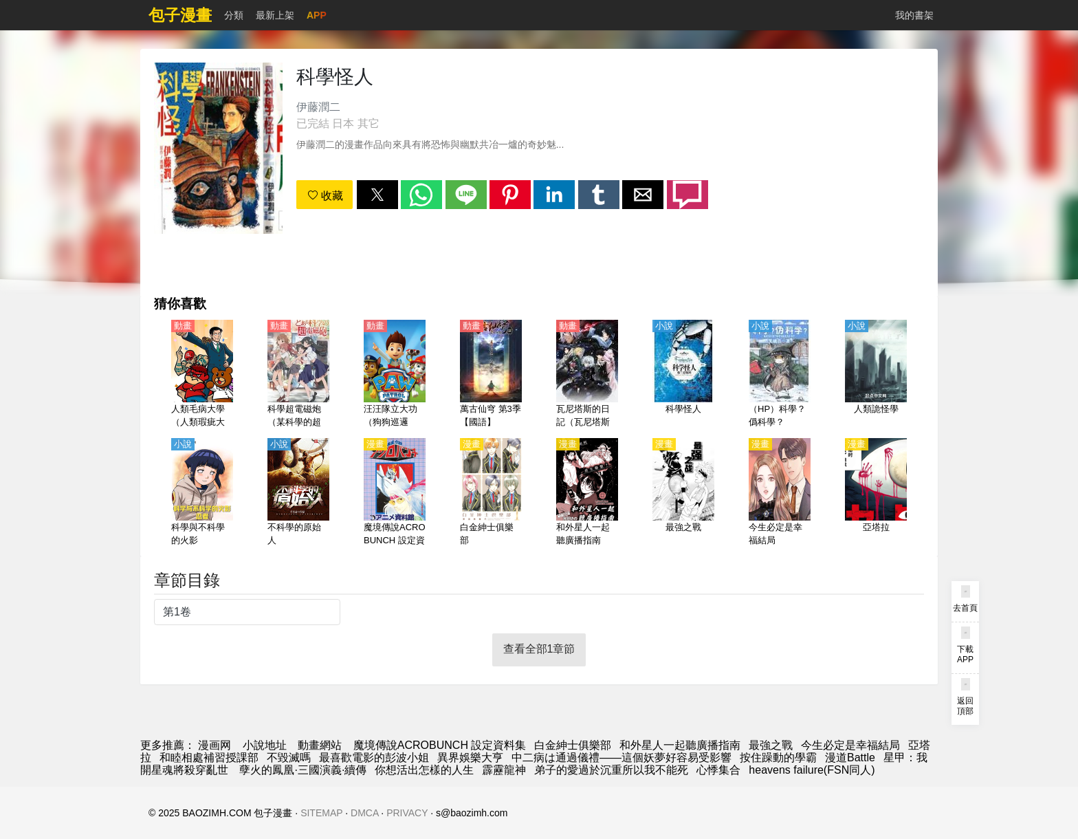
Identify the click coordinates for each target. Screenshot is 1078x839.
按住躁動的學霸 (778, 757)
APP (317, 15)
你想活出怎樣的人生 (424, 770)
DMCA (364, 812)
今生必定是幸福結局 (850, 745)
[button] (377, 194)
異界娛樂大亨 (470, 757)
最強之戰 (771, 745)
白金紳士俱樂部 (572, 745)
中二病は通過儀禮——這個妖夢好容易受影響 (622, 757)
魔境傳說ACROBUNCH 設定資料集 (440, 745)
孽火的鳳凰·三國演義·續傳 (301, 770)
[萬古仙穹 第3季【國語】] (491, 375)
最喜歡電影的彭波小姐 (374, 757)
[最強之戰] (683, 493)
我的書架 (914, 15)
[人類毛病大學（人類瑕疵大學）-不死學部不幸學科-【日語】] (202, 375)
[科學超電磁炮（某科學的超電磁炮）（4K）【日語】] (298, 375)
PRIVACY (407, 812)
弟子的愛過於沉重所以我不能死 (611, 770)
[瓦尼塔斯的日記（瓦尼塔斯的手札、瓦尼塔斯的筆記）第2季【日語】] (587, 375)
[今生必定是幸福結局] (780, 493)
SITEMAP (321, 812)
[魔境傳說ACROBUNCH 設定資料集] (395, 493)
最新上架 (275, 15)
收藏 (325, 195)
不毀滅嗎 (289, 757)
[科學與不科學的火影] (202, 493)
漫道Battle (850, 757)
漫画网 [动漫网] (214, 745)
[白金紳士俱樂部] (491, 493)
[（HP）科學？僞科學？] (780, 375)
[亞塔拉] (876, 493)
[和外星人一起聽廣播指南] (587, 493)
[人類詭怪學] (876, 375)
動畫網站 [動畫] (320, 745)
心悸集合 (718, 770)
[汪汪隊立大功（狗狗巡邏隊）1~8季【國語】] (395, 375)
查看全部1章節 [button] (539, 649)
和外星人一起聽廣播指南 (679, 745)
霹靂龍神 (504, 770)
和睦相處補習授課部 (209, 757)
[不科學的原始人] (298, 493)
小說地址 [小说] (265, 745)
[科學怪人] (683, 375)
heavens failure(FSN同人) (811, 770)
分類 (233, 15)
